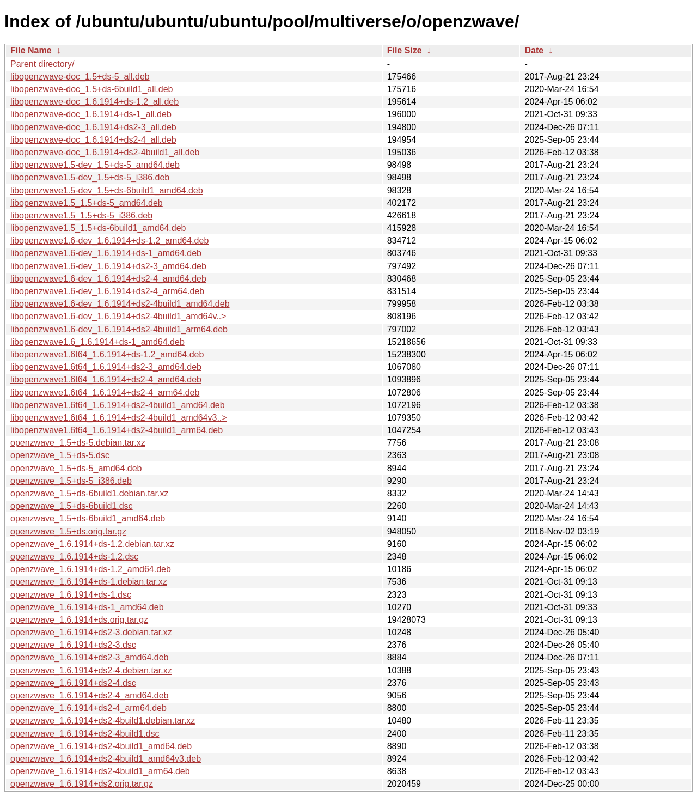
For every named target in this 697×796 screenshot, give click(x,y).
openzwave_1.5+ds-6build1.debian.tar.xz (89, 493)
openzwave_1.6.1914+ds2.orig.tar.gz (81, 783)
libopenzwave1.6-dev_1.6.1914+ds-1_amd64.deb (105, 253)
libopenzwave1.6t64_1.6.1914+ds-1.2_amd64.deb (107, 354)
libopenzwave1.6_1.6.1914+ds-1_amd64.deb (97, 342)
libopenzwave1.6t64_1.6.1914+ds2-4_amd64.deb (105, 379)
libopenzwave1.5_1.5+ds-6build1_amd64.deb (98, 228)
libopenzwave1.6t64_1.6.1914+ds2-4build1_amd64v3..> (118, 417)
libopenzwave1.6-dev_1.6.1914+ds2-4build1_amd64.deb (120, 303)
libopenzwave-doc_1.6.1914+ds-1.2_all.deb (94, 101)
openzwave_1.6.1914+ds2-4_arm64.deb (88, 708)
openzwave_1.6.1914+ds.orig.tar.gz (79, 619)
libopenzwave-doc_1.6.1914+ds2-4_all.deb (93, 139)
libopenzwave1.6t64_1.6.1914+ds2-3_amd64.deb (105, 367)
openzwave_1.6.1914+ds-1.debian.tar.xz (88, 581)
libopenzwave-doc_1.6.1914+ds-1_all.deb (91, 114)
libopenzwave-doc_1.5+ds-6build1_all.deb (91, 89)
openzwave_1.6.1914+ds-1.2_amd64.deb (90, 569)
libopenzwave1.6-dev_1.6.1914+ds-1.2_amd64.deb (109, 240)
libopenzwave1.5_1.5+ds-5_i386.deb (81, 215)
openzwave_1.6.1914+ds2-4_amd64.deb (89, 695)
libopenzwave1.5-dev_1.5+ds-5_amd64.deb (95, 164)
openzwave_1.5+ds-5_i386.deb (71, 480)
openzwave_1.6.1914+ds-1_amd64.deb (87, 607)
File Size (404, 50)
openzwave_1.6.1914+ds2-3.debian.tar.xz (91, 632)
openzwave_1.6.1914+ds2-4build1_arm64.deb (100, 771)
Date (533, 50)
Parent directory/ (42, 64)
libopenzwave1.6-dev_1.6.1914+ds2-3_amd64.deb (108, 266)
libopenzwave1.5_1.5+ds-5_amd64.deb (86, 203)
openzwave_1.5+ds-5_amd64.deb (76, 468)
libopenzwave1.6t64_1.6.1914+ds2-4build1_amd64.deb (117, 405)
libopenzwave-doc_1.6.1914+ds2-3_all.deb (93, 127)
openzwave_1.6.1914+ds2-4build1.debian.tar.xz (102, 720)
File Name (31, 50)
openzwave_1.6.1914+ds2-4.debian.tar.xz (91, 670)
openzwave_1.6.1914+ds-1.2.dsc (74, 556)
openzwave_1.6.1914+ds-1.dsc (70, 594)
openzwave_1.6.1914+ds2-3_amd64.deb (89, 657)
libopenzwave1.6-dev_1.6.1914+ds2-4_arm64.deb (107, 291)
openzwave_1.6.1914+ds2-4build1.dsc (85, 733)
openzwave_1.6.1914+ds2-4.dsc (73, 683)
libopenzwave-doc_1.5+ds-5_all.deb (80, 76)
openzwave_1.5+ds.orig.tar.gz (68, 531)
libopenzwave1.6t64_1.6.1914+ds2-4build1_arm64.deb (116, 430)
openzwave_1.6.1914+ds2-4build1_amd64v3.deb (105, 758)
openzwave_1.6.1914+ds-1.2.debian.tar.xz (92, 544)
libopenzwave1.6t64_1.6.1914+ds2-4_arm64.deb (104, 392)
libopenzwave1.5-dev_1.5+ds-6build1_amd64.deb (106, 190)
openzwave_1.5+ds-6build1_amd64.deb (87, 518)
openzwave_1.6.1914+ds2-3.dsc (73, 644)
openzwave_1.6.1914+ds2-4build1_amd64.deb (101, 746)
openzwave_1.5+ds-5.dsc (59, 455)
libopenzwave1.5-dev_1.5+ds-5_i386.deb (89, 177)
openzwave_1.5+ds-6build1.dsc (71, 506)
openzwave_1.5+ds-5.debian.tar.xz (77, 442)
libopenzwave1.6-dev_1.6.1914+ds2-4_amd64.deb (108, 278)
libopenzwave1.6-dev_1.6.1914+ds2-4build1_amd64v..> (118, 316)
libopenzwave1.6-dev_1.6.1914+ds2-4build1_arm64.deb (119, 329)
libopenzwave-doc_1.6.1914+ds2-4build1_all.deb (104, 152)
